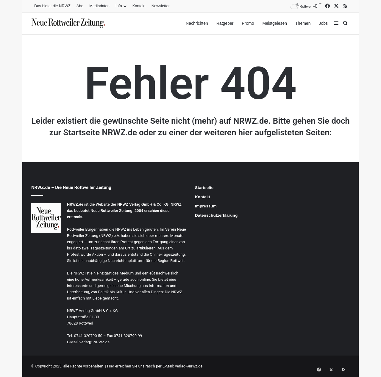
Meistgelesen (275, 23)
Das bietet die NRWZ (52, 6)
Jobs (323, 23)
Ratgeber (225, 23)
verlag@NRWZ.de (94, 342)
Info (118, 6)
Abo (79, 6)
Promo (248, 23)
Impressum (206, 206)
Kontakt (139, 6)
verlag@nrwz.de (188, 366)
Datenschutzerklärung (216, 215)
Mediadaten (99, 6)
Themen (302, 23)
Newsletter (161, 6)
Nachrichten (197, 23)
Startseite (204, 187)
